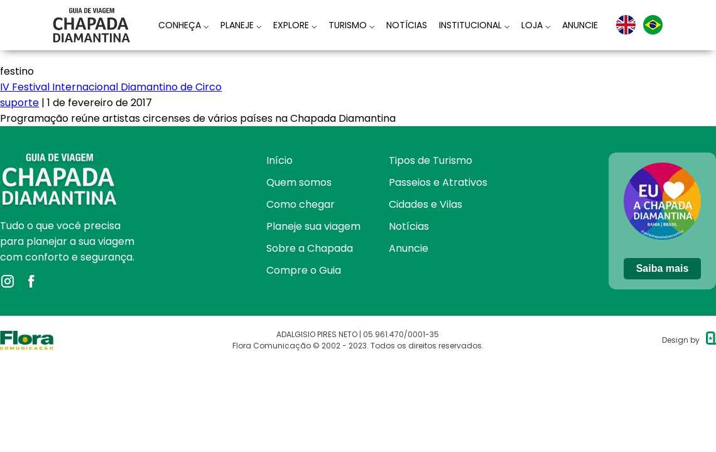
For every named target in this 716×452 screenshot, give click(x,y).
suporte (19, 102)
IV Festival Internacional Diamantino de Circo (111, 87)
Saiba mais (662, 268)
